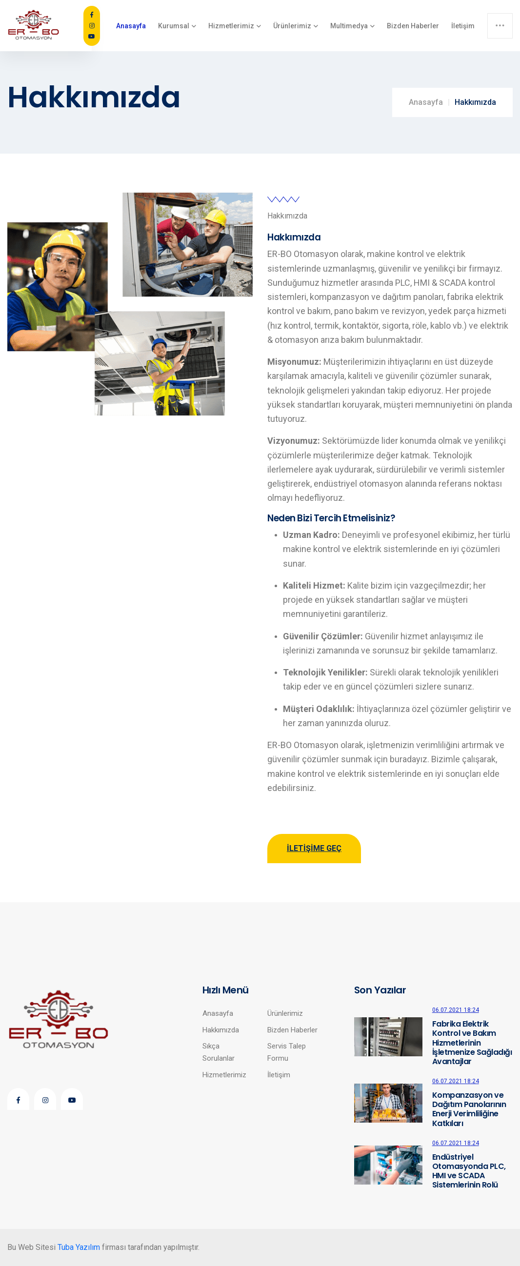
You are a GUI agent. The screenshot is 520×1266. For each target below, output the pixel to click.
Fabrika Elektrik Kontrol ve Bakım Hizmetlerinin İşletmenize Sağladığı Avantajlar (472, 1042)
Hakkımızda (220, 1030)
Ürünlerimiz (285, 1013)
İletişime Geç (314, 848)
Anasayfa (426, 102)
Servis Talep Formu (286, 1052)
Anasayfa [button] (131, 26)
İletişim (463, 26)
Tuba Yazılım (79, 1247)
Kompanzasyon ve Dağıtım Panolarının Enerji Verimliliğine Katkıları (469, 1109)
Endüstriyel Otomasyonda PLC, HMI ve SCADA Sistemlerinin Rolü (469, 1171)
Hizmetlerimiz (224, 1074)
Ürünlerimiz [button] (292, 26)
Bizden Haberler (413, 26)
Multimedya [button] (349, 26)
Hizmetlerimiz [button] (231, 26)
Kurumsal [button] (173, 26)
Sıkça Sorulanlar (218, 1052)
